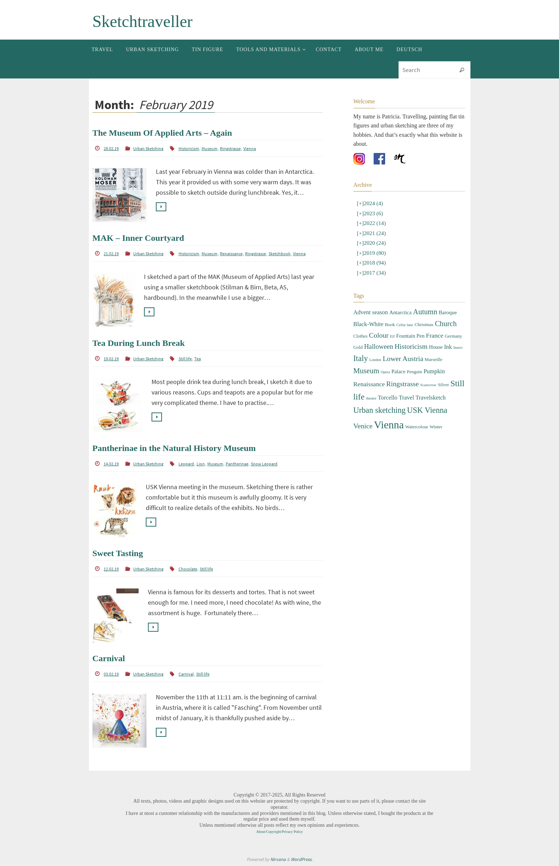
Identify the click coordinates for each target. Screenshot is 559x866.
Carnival (109, 658)
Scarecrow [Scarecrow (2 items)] (428, 383)
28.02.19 (111, 148)
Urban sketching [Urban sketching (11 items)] (379, 408)
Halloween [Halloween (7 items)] (378, 345)
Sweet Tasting (118, 553)
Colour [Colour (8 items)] (378, 334)
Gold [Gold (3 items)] (358, 346)
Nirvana (278, 859)
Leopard (186, 463)
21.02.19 (111, 253)
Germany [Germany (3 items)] (453, 334)
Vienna (249, 148)
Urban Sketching (148, 148)
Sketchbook (279, 253)
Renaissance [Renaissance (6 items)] (369, 382)
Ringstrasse (230, 148)
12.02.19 (111, 569)
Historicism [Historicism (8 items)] (411, 345)
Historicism (189, 148)
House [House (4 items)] (436, 346)
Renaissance (231, 253)
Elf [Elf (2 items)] (392, 335)
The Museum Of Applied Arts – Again (162, 132)
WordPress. (301, 859)
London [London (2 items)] (375, 359)
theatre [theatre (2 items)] (371, 397)
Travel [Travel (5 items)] (406, 396)
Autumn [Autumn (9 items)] (425, 310)
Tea (197, 358)
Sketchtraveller (143, 21)
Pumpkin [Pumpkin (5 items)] (434, 369)
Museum (209, 148)
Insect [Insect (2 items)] (457, 346)
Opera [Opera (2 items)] (385, 371)
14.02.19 (111, 463)
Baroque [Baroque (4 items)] (448, 311)
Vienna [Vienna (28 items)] (389, 423)
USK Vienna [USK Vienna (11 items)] (427, 408)
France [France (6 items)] (434, 334)
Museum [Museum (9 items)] (366, 369)
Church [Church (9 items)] (446, 322)
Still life (185, 358)
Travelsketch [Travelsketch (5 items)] (430, 396)
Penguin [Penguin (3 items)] (414, 370)
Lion (201, 463)
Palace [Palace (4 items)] (399, 370)
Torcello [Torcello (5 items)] (387, 396)
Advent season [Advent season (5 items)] (370, 310)
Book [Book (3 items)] (390, 323)
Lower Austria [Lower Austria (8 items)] (403, 357)
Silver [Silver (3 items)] (443, 383)
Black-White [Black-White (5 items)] (368, 322)
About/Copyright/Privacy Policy (279, 832)
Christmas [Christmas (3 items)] (424, 323)
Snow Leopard (264, 463)
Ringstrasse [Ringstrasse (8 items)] (402, 382)
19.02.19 (111, 358)
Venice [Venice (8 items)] (363, 425)
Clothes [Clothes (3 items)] (360, 334)
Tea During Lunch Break (139, 343)
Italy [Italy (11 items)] (360, 357)
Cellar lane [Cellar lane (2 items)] (404, 323)
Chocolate (188, 569)
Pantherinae (237, 463)
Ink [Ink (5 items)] (448, 345)
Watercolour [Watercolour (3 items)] (416, 425)
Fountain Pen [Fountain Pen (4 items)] (410, 334)
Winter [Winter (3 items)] (435, 425)
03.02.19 (111, 674)
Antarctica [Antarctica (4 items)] (400, 311)
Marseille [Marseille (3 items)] (433, 358)
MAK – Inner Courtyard (138, 238)
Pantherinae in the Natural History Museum (174, 448)
